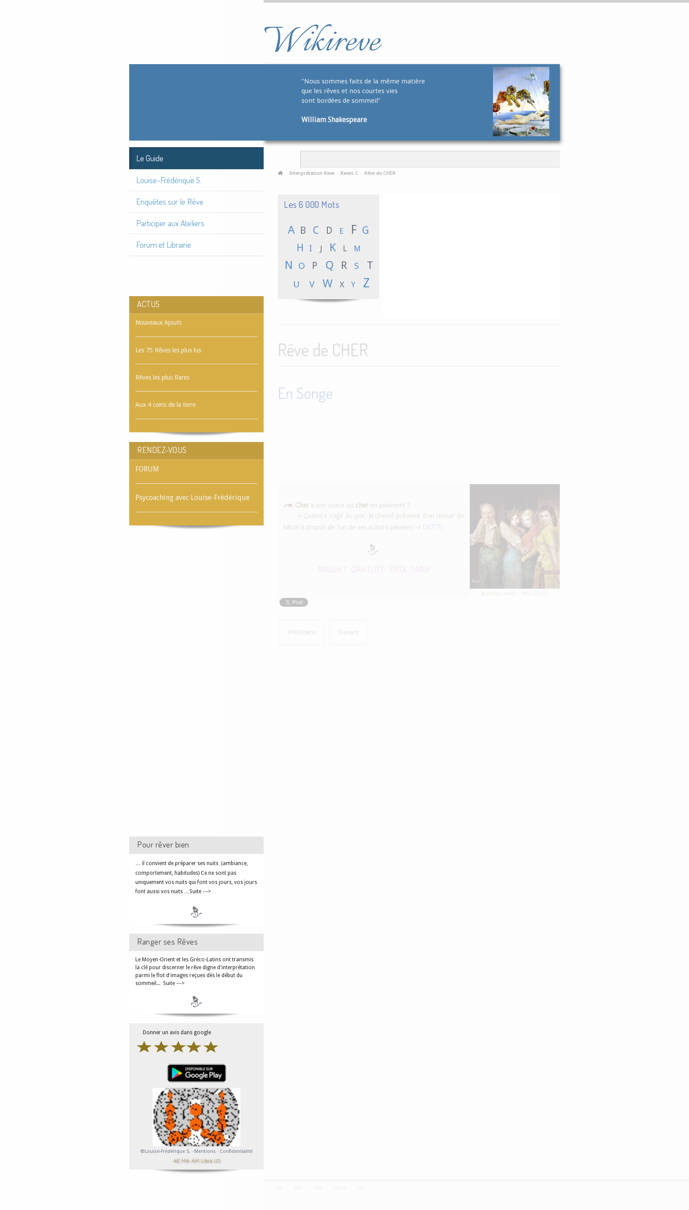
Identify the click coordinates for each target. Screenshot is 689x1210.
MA (185, 1160)
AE (176, 1160)
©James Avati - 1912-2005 (514, 592)
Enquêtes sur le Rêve (169, 201)
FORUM (147, 469)
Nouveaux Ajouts (158, 322)
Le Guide (149, 158)
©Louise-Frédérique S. (165, 1151)
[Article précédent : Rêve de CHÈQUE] (302, 631)
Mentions (205, 1151)
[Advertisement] (196, 689)
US (217, 1160)
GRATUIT (367, 568)
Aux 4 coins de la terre (165, 404)
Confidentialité (236, 1151)
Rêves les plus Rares (162, 377)
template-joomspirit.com (686, 1146)
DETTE (432, 526)
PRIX (398, 568)
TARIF (420, 568)
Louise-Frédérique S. (168, 180)
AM (195, 1160)
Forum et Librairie (163, 244)
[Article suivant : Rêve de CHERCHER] (348, 631)
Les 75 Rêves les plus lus (168, 350)
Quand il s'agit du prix (334, 515)
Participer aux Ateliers (170, 223)
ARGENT (332, 568)
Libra (206, 1160)
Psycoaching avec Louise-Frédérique (192, 497)
